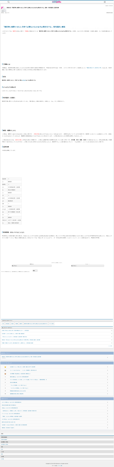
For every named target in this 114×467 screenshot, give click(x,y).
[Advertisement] (57, 18)
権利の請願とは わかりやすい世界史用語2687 (19, 376)
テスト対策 (51, 323)
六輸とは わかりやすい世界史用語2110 (10, 407)
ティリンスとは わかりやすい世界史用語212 (11, 413)
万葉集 (16, 323)
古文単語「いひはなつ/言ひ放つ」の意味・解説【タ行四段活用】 (14, 424)
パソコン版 (59, 465)
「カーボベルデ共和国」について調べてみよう (19, 388)
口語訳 (12, 323)
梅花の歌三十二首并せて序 (94, 67)
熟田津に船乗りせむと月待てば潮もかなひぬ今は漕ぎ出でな (36, 323)
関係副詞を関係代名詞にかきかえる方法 (18, 390)
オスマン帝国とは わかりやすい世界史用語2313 (11, 402)
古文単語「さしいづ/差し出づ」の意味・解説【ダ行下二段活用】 (22, 366)
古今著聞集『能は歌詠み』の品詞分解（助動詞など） (20, 373)
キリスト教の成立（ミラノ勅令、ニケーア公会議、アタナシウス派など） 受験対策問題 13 (28, 379)
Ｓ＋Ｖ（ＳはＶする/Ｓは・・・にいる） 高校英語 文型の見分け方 (23, 370)
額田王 (21, 323)
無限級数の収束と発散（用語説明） (17, 393)
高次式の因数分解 (13, 382)
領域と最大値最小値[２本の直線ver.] (9, 405)
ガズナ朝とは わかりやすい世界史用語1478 (10, 419)
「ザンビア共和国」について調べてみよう (18, 385)
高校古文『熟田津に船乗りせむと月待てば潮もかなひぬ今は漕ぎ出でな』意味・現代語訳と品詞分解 (52, 357)
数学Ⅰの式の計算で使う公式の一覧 (8, 422)
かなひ (24, 80)
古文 (3, 323)
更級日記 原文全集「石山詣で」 (8, 427)
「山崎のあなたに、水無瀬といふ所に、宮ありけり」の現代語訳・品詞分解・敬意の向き (19, 410)
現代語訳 (7, 323)
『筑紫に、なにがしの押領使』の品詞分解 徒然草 (12, 416)
